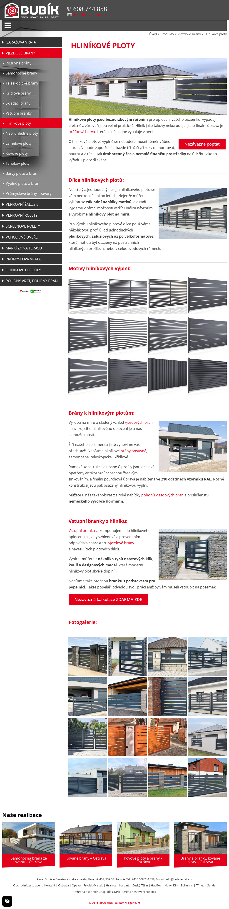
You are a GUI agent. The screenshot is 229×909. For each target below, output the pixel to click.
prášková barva (82, 131)
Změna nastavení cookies (139, 892)
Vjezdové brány (189, 34)
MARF (110, 903)
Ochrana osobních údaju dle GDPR (96, 892)
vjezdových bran (139, 422)
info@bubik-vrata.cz (90, 14)
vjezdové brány (121, 542)
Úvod (153, 34)
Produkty (167, 34)
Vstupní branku (82, 530)
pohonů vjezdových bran (162, 495)
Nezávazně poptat (202, 144)
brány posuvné (133, 450)
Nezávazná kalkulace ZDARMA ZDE (108, 599)
